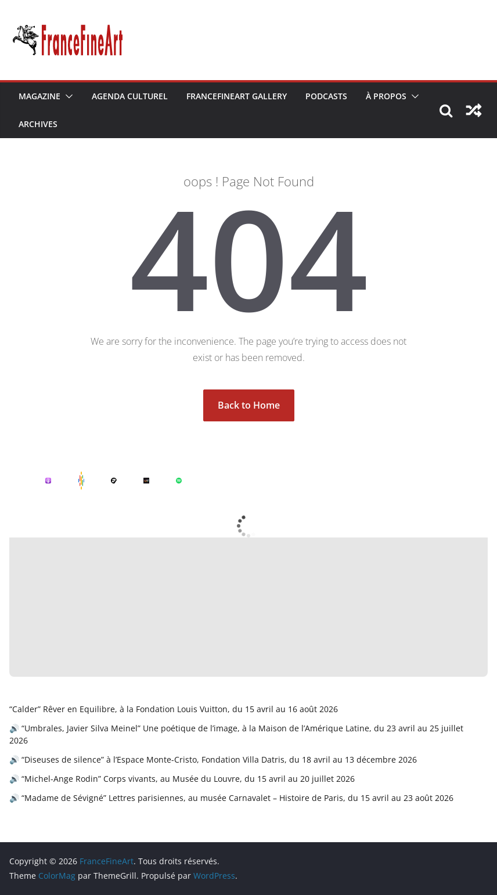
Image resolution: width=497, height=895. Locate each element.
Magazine (39, 96)
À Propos (386, 96)
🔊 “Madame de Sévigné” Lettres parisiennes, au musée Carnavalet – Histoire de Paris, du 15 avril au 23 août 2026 (231, 797)
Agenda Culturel (130, 96)
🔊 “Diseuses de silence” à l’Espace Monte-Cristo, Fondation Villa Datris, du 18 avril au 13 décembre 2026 (213, 759)
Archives (38, 123)
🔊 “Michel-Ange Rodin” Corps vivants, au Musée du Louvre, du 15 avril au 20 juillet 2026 (182, 778)
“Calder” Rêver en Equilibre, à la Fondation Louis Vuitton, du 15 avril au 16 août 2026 (173, 708)
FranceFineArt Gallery (236, 96)
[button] (66, 96)
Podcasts (326, 96)
